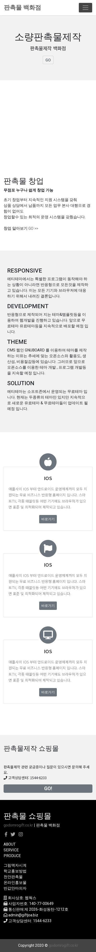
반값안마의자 (15, 888)
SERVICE (11, 850)
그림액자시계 (15, 865)
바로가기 (48, 519)
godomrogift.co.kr (18, 825)
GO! (48, 788)
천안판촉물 (13, 877)
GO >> (21, 228)
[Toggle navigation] (85, 7)
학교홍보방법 (15, 871)
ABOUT (10, 844)
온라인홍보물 (15, 882)
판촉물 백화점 (22, 7)
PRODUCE (12, 856)
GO (48, 60)
